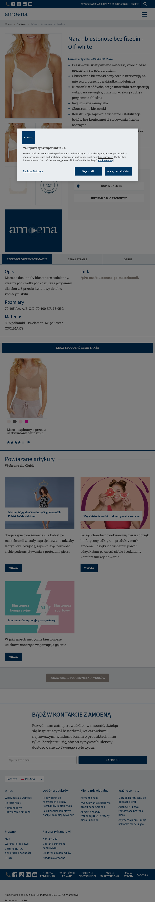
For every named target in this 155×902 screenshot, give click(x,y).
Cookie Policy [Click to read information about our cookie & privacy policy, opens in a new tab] (105, 160)
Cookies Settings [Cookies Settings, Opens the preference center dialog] (33, 171)
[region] (77, 154)
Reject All (88, 171)
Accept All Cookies (118, 171)
